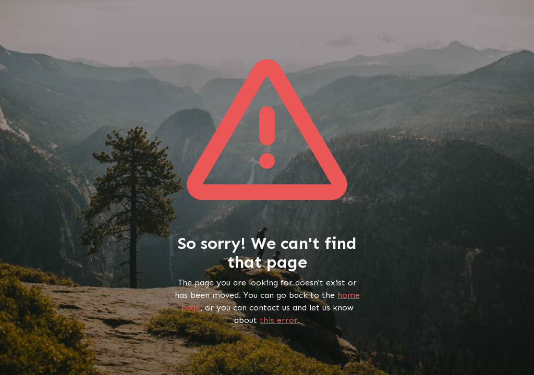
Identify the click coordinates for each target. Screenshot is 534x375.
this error (279, 320)
